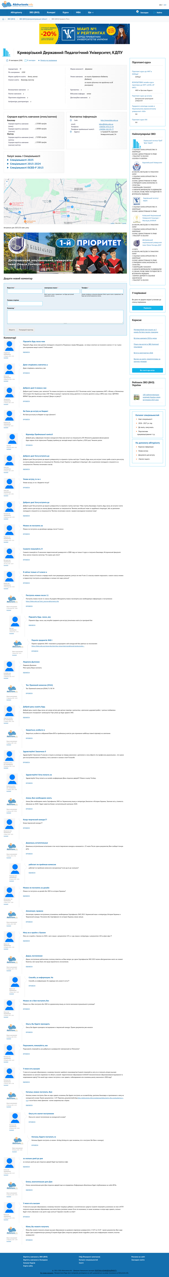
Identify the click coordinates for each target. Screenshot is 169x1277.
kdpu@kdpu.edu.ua (106, 124)
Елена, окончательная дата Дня (39, 1181)
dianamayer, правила (34, 911)
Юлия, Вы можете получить (37, 1226)
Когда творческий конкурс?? (35, 819)
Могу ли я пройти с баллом (34, 932)
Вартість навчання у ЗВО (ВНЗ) (35, 1257)
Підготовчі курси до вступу (142, 96)
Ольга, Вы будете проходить (38, 1024)
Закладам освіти (138, 1260)
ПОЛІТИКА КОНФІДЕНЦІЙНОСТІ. (106, 1271)
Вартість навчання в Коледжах (35, 1260)
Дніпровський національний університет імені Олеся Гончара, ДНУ (152, 242)
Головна (3, 19)
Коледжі (51, 12)
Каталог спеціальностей (147, 415)
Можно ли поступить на (33, 525)
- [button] (7, 185)
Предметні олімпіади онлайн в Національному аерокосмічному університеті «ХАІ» (144, 108)
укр (160, 5)
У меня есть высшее (31, 1068)
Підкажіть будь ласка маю (34, 341)
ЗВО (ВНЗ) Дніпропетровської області (33, 19)
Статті (81, 1263)
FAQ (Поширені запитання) (89, 1257)
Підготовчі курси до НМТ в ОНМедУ (142, 72)
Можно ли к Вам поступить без (36, 1000)
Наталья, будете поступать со (44, 1137)
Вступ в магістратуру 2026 (143, 353)
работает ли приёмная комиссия (42, 864)
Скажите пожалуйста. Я (33, 549)
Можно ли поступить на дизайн (36, 887)
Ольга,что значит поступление (41, 1113)
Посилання (6, 357)
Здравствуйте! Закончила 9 (34, 751)
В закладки (31, 60)
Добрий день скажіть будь (34, 706)
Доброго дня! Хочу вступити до (36, 456)
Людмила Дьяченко (31, 662)
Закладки (144, 12)
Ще (89, 12)
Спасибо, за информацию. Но (41, 977)
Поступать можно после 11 (37, 595)
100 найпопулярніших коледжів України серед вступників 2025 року (151, 397)
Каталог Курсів (29, 1263)
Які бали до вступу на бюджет (35, 411)
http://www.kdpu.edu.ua (109, 120)
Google (124, 223)
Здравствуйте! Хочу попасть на (39, 774)
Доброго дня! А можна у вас (35, 388)
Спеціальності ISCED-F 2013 (26, 167)
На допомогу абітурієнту (148, 442)
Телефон (85, 288)
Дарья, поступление (34, 956)
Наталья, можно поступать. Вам (39, 1092)
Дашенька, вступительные (37, 843)
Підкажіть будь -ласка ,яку (40, 617)
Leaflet (112, 223)
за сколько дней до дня (33, 1158)
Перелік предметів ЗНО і (42, 640)
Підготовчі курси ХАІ (139, 120)
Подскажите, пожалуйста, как (35, 1045)
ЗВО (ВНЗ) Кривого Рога (60, 19)
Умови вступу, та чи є (32, 479)
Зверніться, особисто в (35, 730)
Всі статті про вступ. (147, 370)
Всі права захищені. (47, 1273)
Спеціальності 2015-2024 (25, 163)
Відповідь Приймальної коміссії (39, 434)
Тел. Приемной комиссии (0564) (39, 685)
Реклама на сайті (138, 1257)
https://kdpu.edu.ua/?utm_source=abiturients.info (42, 601)
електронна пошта (51, 288)
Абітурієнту (16, 12)
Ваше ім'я (11, 288)
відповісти (26, 352)
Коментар (11, 308)
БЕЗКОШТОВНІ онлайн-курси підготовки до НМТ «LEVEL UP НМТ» (143, 85)
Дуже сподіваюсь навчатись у (35, 364)
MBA (78, 12)
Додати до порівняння (48, 60)
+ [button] (7, 181)
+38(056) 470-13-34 (106, 127)
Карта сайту (28, 1266)
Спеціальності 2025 (22, 160)
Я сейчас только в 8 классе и (35, 572)
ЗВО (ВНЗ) (34, 12)
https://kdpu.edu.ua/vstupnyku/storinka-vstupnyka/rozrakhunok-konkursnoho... (58, 646)
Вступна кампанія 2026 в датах (145, 338)
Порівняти (147, 308)
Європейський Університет (152, 162)
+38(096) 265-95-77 (106, 129)
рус (165, 5)
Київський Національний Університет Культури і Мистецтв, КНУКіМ (151, 218)
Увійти (159, 12)
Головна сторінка (13, 300)
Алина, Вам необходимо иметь (39, 798)
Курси (66, 12)
